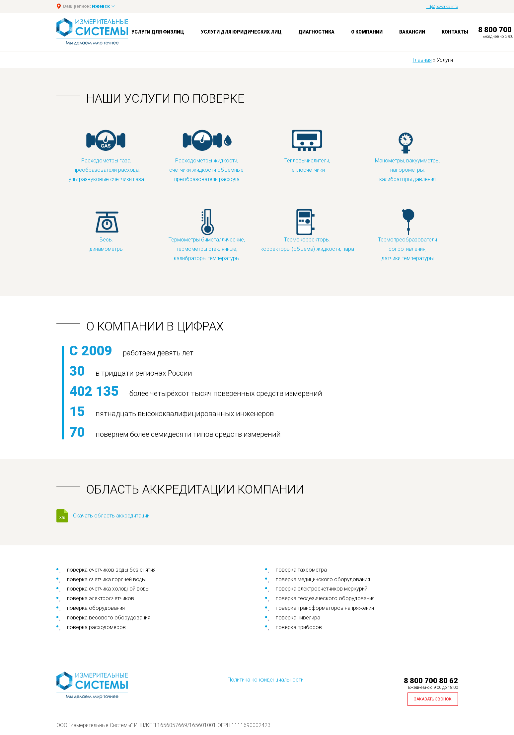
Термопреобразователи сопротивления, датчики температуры (407, 234)
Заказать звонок (433, 699)
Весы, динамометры (106, 230)
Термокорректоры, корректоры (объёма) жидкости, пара (307, 230)
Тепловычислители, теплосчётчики (307, 151)
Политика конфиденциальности (266, 680)
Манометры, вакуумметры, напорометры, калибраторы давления (407, 155)
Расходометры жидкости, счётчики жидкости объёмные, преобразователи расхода (207, 155)
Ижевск (101, 6)
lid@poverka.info (442, 6)
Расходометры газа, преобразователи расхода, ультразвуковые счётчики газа (106, 155)
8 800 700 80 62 (431, 681)
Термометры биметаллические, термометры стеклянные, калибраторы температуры (207, 234)
